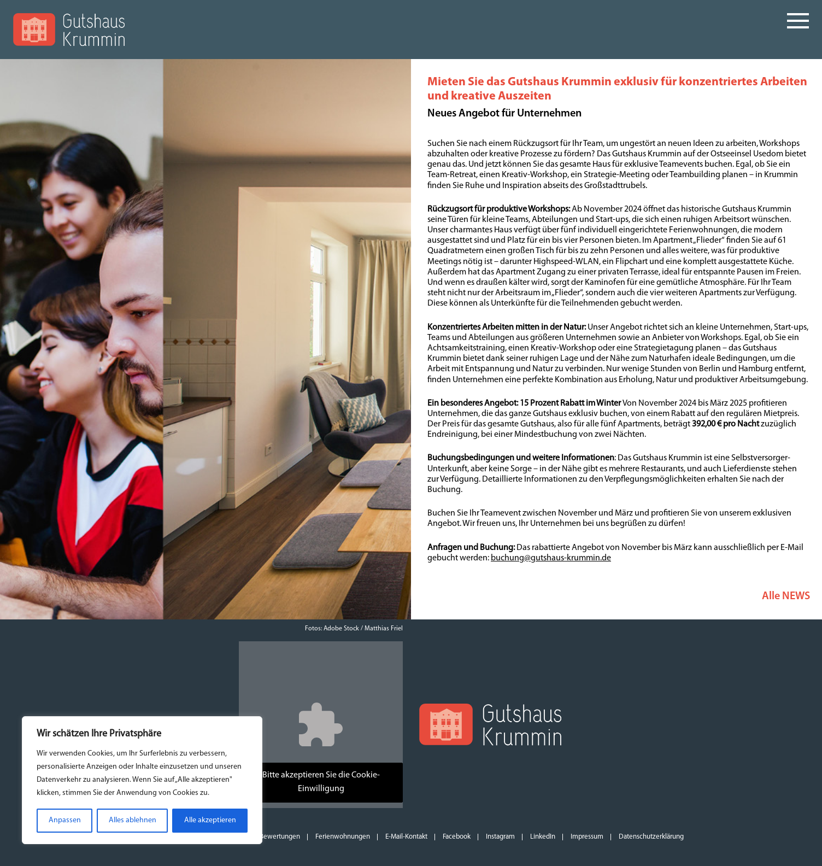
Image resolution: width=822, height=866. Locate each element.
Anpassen (65, 820)
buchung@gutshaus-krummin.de (551, 558)
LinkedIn (542, 836)
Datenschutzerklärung (651, 836)
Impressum (587, 836)
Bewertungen (280, 836)
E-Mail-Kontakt (406, 836)
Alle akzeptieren (210, 820)
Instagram (500, 836)
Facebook (457, 836)
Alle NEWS (786, 596)
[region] (142, 780)
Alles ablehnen (132, 820)
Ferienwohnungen (342, 836)
